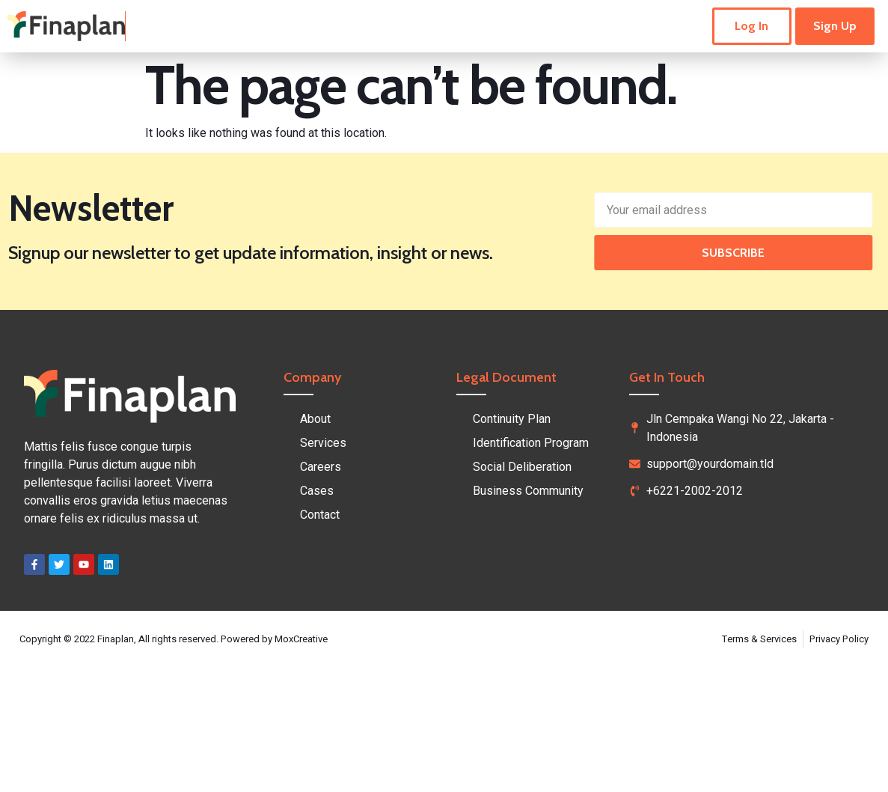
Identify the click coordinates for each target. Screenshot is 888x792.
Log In (751, 26)
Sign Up (835, 26)
